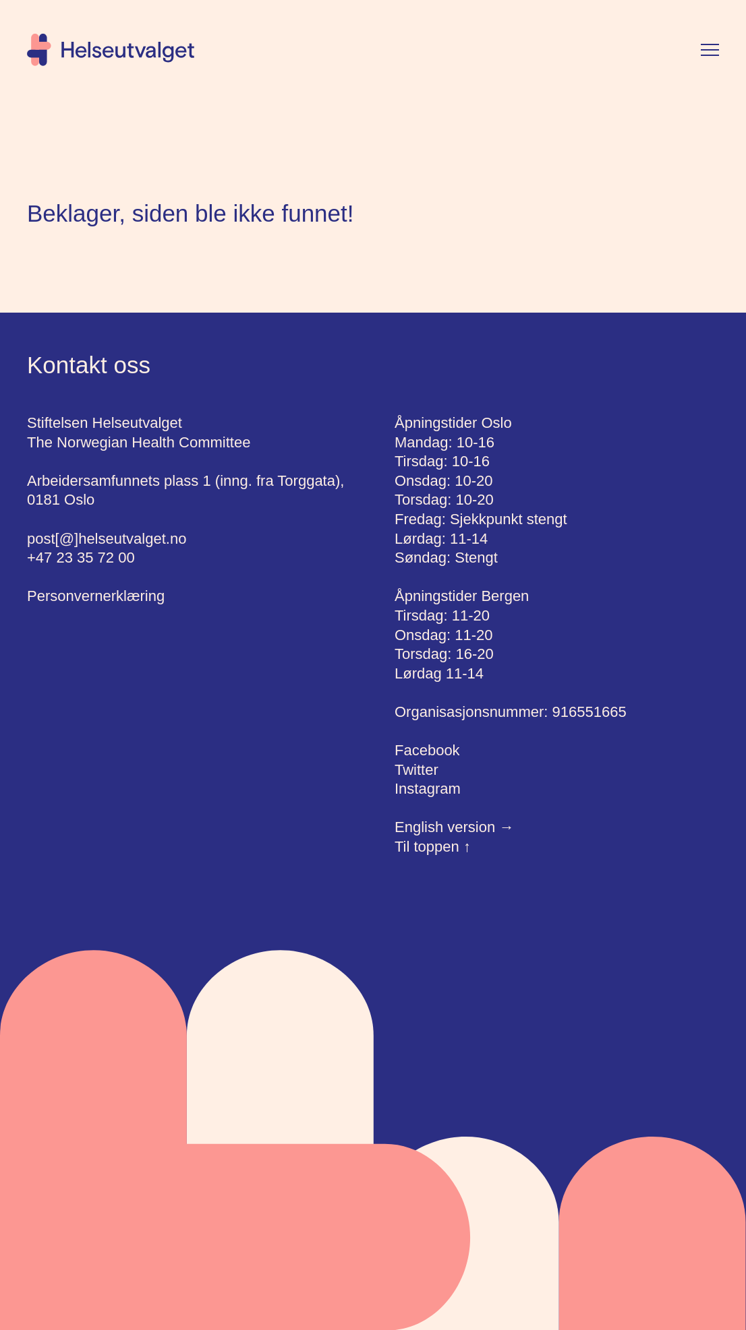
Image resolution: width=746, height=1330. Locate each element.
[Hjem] (110, 50)
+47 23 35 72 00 (81, 557)
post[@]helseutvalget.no (106, 538)
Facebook (427, 750)
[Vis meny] (710, 50)
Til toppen (433, 846)
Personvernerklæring (96, 596)
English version (454, 827)
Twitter (416, 769)
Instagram (428, 788)
